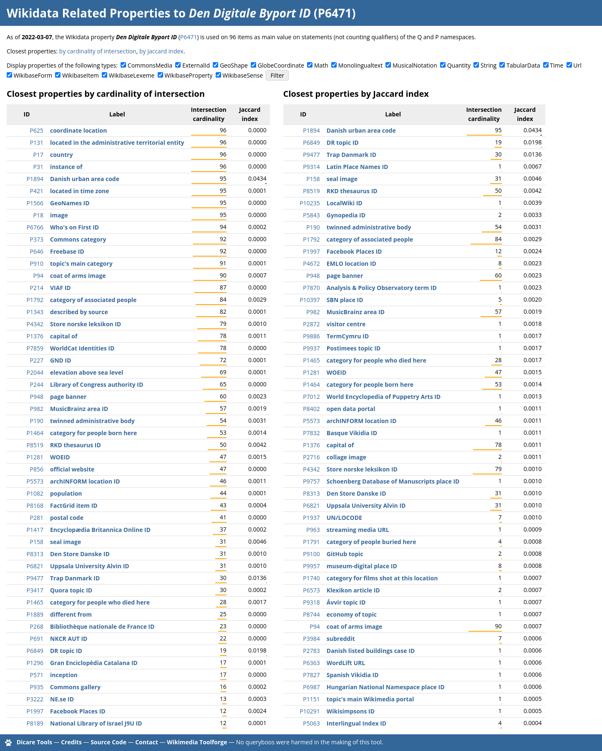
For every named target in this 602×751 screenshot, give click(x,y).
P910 (36, 263)
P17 (38, 155)
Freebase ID (67, 251)
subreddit (341, 639)
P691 (36, 639)
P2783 (311, 651)
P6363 (311, 663)
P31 (38, 167)
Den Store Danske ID (80, 554)
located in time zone (79, 191)
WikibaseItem (80, 75)
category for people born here (93, 433)
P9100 (311, 554)
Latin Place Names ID (357, 167)
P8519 (35, 445)
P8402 (311, 409)
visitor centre (346, 324)
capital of (63, 336)
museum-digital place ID (362, 566)
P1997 (35, 711)
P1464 (35, 433)
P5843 (311, 215)
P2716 (311, 457)
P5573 (35, 481)
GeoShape (234, 65)
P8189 (35, 723)
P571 (36, 675)
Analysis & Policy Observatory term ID (382, 288)
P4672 (311, 263)
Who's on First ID (74, 227)
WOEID (60, 457)
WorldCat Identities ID (82, 348)
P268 (36, 626)
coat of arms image (78, 276)
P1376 (35, 336)
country (61, 155)
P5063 (311, 723)
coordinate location (78, 130)
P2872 (311, 324)
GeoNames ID (70, 203)
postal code (66, 518)
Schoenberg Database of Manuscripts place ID (393, 481)
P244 (36, 384)
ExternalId (196, 65)
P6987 (311, 687)
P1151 (311, 699)
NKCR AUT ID (68, 639)
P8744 (311, 614)
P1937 (311, 518)
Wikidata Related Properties (88, 13)
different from (71, 614)
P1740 (311, 578)
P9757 (311, 481)
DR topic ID (66, 651)
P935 (36, 687)
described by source (79, 312)
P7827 (311, 675)
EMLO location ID (351, 263)
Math (321, 65)
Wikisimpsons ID (351, 711)
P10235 (310, 203)
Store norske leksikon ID (85, 324)
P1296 (35, 663)
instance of (66, 167)
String (488, 65)
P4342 (35, 324)
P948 (36, 397)
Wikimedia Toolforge (197, 742)
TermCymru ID (348, 336)
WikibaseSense (242, 75)
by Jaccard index (161, 51)
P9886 (311, 336)
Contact (146, 742)
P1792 (35, 300)
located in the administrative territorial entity (117, 142)
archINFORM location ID (85, 481)
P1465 (35, 602)
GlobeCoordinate (281, 65)
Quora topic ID (71, 590)
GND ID (60, 360)
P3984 (311, 639)
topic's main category (81, 263)
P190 (36, 421)
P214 (36, 288)
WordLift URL (346, 663)
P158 (36, 542)
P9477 (35, 578)
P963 (313, 530)
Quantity (459, 65)
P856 (36, 469)
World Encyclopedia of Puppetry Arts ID (384, 397)
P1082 (35, 493)
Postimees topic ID (353, 348)
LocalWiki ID (345, 203)
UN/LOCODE (344, 518)
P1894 (35, 179)
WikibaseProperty (188, 75)
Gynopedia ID (346, 215)
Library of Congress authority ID (96, 384)
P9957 (311, 566)
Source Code (108, 742)
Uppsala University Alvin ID (89, 566)
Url (577, 65)
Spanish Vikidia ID (353, 675)
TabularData (523, 65)
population (66, 493)
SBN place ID (345, 300)
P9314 (311, 167)
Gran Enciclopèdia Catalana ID (94, 663)
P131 (36, 142)
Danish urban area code (84, 179)
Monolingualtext (360, 65)
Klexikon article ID (353, 590)
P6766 (35, 227)
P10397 (310, 300)
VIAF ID (60, 288)
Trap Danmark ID (75, 578)
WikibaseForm (33, 75)
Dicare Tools (34, 742)
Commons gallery (75, 687)
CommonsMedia (150, 65)
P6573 (311, 590)
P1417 (35, 530)
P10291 (310, 711)
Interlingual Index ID (356, 723)
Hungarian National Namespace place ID (386, 687)
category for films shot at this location (382, 578)
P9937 (311, 348)
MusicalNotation (415, 65)
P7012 (311, 397)
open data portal (351, 409)
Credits (71, 742)
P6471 (188, 37)
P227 (36, 360)
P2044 (35, 372)
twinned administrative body (92, 421)
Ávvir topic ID (346, 602)
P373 (36, 239)
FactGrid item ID (74, 505)
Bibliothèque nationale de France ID (102, 626)
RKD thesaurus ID (75, 445)
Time (556, 65)
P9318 (311, 602)
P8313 (35, 554)
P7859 (35, 348)
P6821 (35, 566)
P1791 (311, 542)
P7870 (311, 288)
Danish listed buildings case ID (371, 651)
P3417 (35, 590)
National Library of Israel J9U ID (96, 723)
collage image (346, 457)
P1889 (35, 614)
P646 (36, 251)
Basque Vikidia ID (352, 433)
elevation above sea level (86, 372)
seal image (65, 542)
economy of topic (352, 614)
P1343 (35, 312)
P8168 (35, 505)
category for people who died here (100, 602)
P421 (36, 191)
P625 (36, 130)
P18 (38, 215)
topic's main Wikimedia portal (370, 699)
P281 (36, 518)
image (59, 215)
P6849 (35, 651)
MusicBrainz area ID (79, 409)
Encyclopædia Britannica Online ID (100, 530)
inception (64, 675)
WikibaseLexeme (131, 75)
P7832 (311, 433)
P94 (38, 276)
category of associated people (93, 300)
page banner (68, 397)
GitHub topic (345, 554)
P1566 (35, 203)
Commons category (78, 239)
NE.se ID (62, 699)
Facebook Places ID (78, 711)
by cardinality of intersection (97, 51)
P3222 (35, 699)
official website (72, 469)
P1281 (35, 457)
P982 (36, 409)
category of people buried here (371, 542)
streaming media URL (358, 530)
